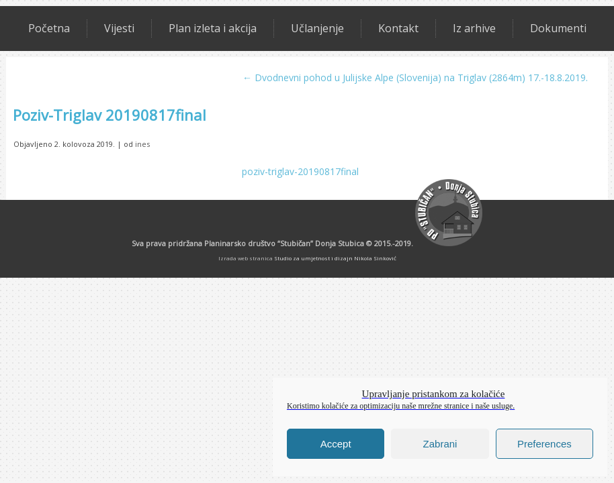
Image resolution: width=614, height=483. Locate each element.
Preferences (544, 443)
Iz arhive (474, 28)
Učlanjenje (317, 28)
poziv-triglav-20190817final (300, 171)
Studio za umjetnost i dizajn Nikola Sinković (335, 258)
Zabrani (440, 443)
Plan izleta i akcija (213, 28)
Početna (49, 28)
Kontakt (398, 28)
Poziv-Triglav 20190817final (109, 115)
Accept (335, 443)
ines (142, 144)
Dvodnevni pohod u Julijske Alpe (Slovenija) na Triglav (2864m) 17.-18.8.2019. (415, 77)
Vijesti (119, 28)
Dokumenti (558, 28)
